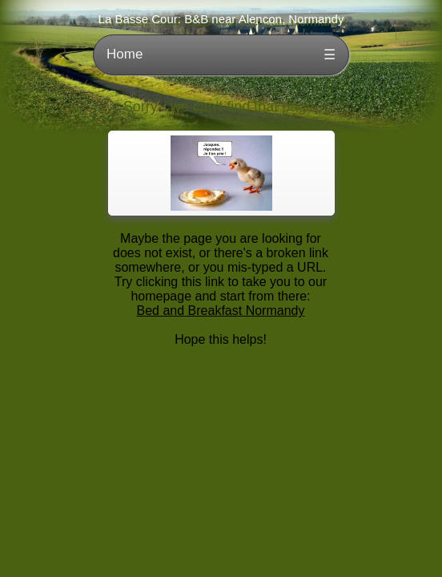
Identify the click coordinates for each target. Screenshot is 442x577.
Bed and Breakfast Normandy (221, 310)
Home (124, 54)
